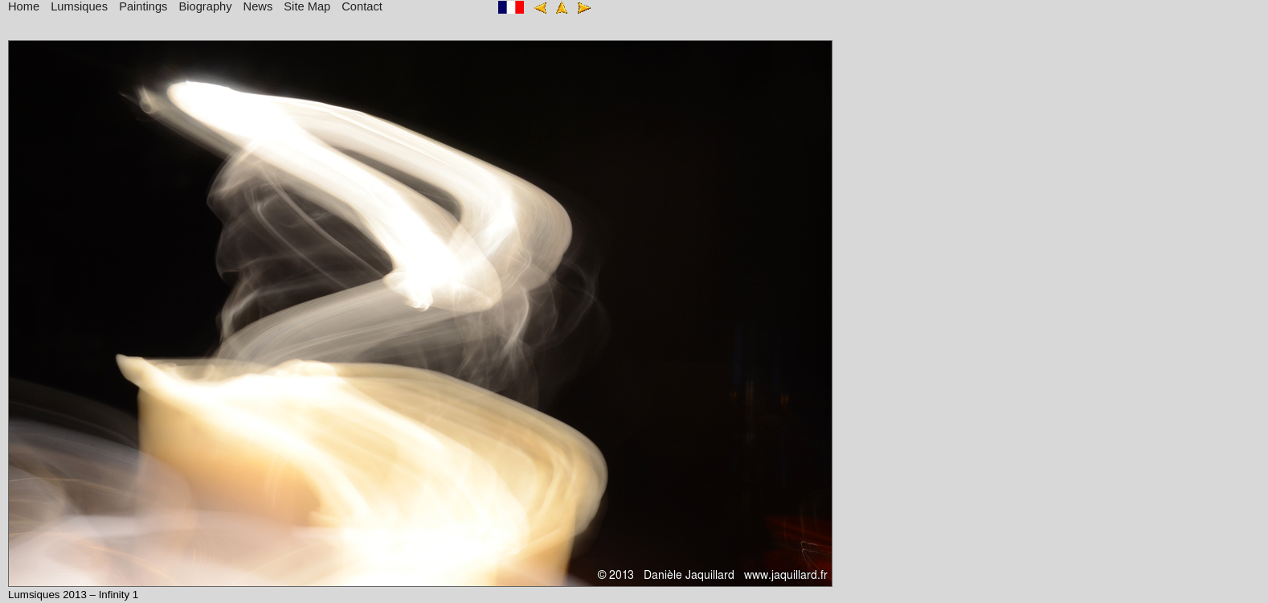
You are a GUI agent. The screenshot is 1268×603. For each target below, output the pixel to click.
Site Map (307, 6)
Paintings (143, 6)
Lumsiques (79, 6)
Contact (362, 6)
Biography (205, 6)
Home (23, 6)
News (258, 6)
